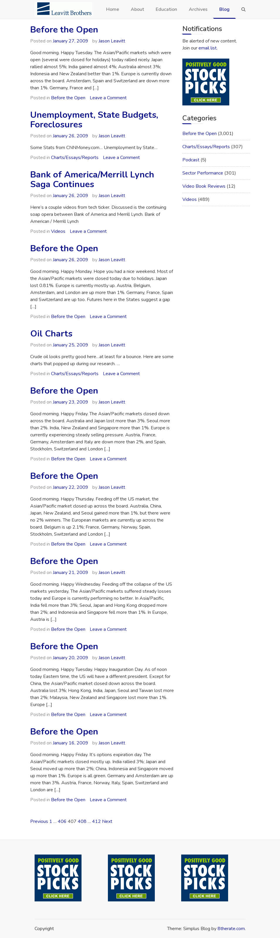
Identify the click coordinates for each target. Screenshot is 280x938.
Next (107, 821)
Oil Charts (51, 334)
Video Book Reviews (203, 186)
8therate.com (231, 928)
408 (82, 821)
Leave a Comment (108, 98)
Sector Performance (202, 173)
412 (96, 821)
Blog (224, 9)
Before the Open (64, 30)
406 (62, 821)
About (137, 9)
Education (166, 9)
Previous (39, 821)
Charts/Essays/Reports (75, 157)
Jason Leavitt (112, 41)
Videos (58, 231)
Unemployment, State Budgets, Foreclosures (94, 120)
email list (207, 48)
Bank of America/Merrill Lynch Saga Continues (92, 179)
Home (112, 9)
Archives (198, 9)
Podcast (190, 160)
